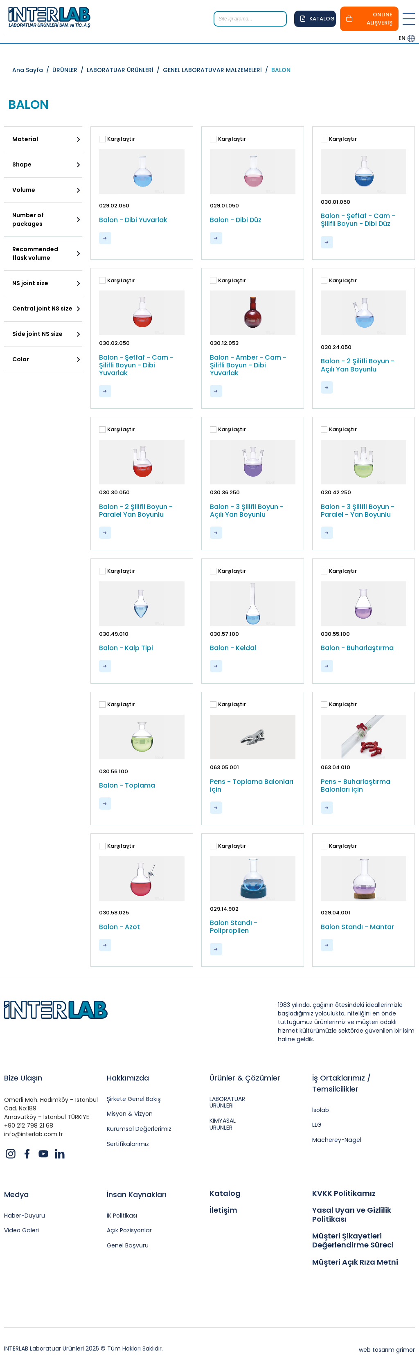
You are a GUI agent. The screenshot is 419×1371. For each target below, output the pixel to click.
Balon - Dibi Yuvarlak (133, 220)
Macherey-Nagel (336, 1140)
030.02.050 (114, 343)
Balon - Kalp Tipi (126, 648)
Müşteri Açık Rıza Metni (355, 1262)
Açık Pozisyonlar (129, 1230)
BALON (281, 70)
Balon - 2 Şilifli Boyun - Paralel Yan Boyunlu (136, 510)
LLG (317, 1124)
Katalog (225, 1193)
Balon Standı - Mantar (357, 927)
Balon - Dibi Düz (235, 220)
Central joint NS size (42, 308)
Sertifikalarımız (127, 1144)
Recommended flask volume (35, 253)
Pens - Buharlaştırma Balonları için (355, 785)
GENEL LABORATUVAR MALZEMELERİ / (217, 70)
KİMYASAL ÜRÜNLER (223, 1124)
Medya (16, 1194)
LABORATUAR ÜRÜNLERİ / (125, 70)
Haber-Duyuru (24, 1215)
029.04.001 (335, 912)
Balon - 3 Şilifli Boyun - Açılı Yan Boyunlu (247, 510)
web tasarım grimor (387, 1350)
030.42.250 (336, 492)
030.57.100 (224, 634)
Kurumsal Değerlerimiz (139, 1129)
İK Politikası (122, 1215)
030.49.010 (113, 634)
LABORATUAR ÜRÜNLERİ (227, 1103)
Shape (22, 164)
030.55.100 (335, 634)
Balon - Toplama (127, 785)
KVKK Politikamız (344, 1193)
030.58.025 (114, 912)
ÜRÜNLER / (69, 70)
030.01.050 (335, 202)
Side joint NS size (37, 334)
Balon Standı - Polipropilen (233, 926)
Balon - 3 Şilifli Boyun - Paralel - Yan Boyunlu (357, 510)
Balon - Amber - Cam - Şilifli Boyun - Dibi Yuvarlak (248, 365)
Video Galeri (21, 1230)
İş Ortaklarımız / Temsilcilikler (341, 1083)
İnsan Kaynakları (137, 1194)
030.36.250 (225, 492)
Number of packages (28, 219)
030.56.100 (113, 771)
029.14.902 (224, 909)
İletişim (223, 1210)
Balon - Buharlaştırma (357, 648)
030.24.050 (336, 347)
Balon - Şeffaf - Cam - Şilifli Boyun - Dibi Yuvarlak (136, 365)
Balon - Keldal (233, 648)
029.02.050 (114, 205)
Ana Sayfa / (32, 70)
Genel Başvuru (127, 1245)
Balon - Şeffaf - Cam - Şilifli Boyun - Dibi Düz (358, 219)
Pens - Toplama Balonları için (251, 785)
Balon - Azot (119, 927)
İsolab (320, 1110)
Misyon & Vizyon (130, 1113)
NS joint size (30, 283)
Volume (23, 190)
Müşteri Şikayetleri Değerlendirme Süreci (353, 1240)
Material (25, 139)
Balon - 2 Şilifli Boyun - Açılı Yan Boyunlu (357, 365)
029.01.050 (224, 205)
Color (20, 359)
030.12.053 (224, 343)
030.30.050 (114, 492)
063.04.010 (335, 767)
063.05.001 (224, 767)
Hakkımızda (128, 1078)
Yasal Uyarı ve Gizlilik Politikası (351, 1214)
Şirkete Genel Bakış (133, 1099)
